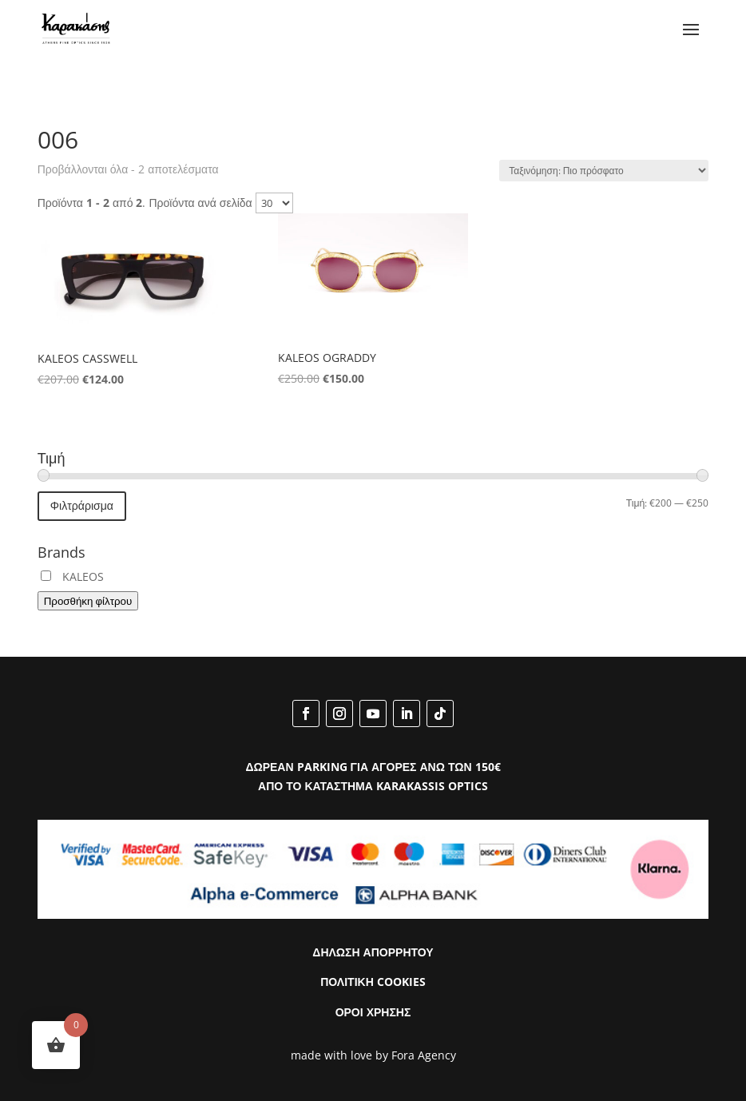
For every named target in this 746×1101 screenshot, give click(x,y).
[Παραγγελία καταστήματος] (603, 170)
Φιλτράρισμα (81, 505)
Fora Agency (423, 1055)
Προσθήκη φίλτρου (88, 601)
